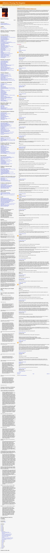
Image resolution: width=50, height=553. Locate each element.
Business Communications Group (4, 206)
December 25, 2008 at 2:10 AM (22, 340)
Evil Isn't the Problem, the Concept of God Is (6, 156)
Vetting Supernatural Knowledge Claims (5, 105)
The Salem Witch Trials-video (4, 83)
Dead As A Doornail (3, 179)
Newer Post (18, 373)
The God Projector (3, 127)
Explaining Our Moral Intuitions (4, 64)
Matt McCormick (3, 27)
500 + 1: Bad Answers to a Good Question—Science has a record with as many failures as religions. (8, 42)
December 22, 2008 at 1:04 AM (22, 117)
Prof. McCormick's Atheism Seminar (5, 202)
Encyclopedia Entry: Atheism (4, 40)
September (3, 541)
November (3, 540)
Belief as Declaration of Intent (4, 114)
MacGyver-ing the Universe (4, 146)
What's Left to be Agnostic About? (4, 36)
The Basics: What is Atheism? (4, 23)
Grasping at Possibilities (3, 115)
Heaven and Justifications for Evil (4, 158)
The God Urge (2, 134)
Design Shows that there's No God (4, 149)
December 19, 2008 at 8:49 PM (22, 50)
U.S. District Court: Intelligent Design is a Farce (6, 145)
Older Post (48, 373)
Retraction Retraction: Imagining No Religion (6, 168)
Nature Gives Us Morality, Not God (4, 62)
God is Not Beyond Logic (3, 117)
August (3, 542)
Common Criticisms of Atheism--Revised (5, 45)
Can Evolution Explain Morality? (4, 61)
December (3, 531)
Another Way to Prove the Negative (5, 47)
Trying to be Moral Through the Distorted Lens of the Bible (7, 68)
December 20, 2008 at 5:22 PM (22, 57)
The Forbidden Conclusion (4, 126)
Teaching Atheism (3, 44)
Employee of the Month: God (4, 178)
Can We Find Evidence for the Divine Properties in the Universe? (8, 152)
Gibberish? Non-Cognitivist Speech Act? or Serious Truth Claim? (8, 139)
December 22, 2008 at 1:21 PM (22, 240)
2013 (2, 527)
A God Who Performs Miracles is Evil (5, 184)
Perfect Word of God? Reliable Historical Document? (6, 97)
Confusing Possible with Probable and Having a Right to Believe (8, 80)
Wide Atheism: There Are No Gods (4, 54)
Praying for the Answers (3, 63)
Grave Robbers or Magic (3, 98)
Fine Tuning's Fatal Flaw (3, 150)
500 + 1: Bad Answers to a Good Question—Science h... (7, 538)
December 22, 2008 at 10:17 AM (22, 233)
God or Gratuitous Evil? (3, 161)
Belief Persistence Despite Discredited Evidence (6, 76)
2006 (2, 548)
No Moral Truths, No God (3, 66)
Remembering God (3, 128)
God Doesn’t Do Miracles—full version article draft (6, 185)
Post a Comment (19, 372)
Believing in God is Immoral (4, 69)
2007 (2, 547)
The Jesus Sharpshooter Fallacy (4, 75)
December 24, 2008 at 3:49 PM (22, 282)
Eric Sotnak (20, 118)
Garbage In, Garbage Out (3, 100)
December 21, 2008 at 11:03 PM (22, 98)
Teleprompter (21, 58)
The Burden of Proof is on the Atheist (5, 55)
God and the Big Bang (3, 148)
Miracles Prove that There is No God (5, 188)
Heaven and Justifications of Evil (4, 77)
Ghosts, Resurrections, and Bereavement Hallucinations (7, 122)
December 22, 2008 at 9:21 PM (22, 259)
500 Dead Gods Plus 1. (4, 539)
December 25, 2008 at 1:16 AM (22, 332)
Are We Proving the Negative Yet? (4, 38)
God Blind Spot (2, 132)
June (2, 543)
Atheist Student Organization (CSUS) (5, 198)
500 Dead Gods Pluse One (4, 41)
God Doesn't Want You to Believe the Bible (5, 90)
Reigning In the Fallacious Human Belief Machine (6, 78)
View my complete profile (4, 28)
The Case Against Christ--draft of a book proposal (6, 84)
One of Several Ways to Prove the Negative (5, 50)
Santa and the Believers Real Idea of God (5, 124)
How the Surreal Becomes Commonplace (5, 130)
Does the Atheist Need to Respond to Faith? (6, 138)
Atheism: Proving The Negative (13, 3)
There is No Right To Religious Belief (5, 171)
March (2, 545)
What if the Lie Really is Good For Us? (5, 133)
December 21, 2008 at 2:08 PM (22, 85)
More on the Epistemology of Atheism (5, 116)
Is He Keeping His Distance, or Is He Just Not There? (7, 53)
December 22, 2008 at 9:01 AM (22, 193)
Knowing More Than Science (4, 112)
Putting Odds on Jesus (3, 86)
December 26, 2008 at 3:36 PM (22, 352)
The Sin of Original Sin (3, 93)
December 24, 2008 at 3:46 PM (22, 278)
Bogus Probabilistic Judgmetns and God (5, 151)
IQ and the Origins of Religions (4, 123)
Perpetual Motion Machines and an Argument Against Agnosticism (8, 37)
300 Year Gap (2, 99)
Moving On (2, 51)
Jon (19, 51)
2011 (2, 528)
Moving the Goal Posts (3, 49)
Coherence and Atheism (3, 56)
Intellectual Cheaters (3, 48)
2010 (2, 529)
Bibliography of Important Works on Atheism (5, 24)
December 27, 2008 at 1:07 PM (22, 368)
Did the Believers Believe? (4, 96)
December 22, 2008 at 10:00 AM (22, 209)
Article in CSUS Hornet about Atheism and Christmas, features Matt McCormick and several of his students (8, 200)
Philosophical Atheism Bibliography (4, 39)
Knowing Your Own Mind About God (5, 131)
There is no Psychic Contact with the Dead (5, 180)
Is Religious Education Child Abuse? (5, 172)
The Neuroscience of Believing (4, 107)
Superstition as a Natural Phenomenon (5, 205)
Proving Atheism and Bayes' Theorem (5, 43)
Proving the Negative (3, 57)
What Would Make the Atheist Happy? (5, 164)
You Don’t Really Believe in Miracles (5, 187)
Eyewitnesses (2, 85)
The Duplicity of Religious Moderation (5, 170)
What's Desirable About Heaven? (4, 94)
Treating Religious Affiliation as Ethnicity (5, 173)
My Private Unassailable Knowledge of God (5, 137)
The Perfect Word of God (3, 91)
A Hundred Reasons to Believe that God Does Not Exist (7, 46)
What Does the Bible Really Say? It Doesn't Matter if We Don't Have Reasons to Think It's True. (8, 87)
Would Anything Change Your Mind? (5, 125)
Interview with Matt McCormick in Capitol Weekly (6, 199)
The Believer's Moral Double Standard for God (6, 65)
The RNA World (3, 533)
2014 (2, 526)
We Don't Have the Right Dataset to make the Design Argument (8, 153)
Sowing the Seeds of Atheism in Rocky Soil (5, 113)
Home (33, 373)
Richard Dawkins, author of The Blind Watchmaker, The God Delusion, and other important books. (7, 204)
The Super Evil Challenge (3, 162)
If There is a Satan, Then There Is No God (5, 159)
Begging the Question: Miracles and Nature (5, 186)
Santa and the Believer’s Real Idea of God (6, 535)
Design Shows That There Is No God (5, 147)
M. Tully (20, 283)
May (2, 544)
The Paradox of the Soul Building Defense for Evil (6, 160)
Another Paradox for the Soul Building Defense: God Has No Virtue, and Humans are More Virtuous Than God (7, 157)
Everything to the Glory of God (4, 79)
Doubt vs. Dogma (3, 106)
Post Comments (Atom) (24, 375)
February (3, 546)
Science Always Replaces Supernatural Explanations (7, 109)
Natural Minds (2, 74)
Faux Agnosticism (3, 119)
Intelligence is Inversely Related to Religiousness (26, 8)
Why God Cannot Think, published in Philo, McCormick (7, 201)
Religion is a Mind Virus (3, 129)
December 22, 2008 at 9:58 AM (22, 196)
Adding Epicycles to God (3, 108)
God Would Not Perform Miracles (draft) (5, 192)
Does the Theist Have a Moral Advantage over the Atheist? (7, 70)
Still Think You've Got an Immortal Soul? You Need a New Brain (8, 177)
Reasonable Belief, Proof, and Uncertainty (5, 52)
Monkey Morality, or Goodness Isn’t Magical (5, 67)
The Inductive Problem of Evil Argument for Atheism (6, 163)
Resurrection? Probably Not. (4, 92)
